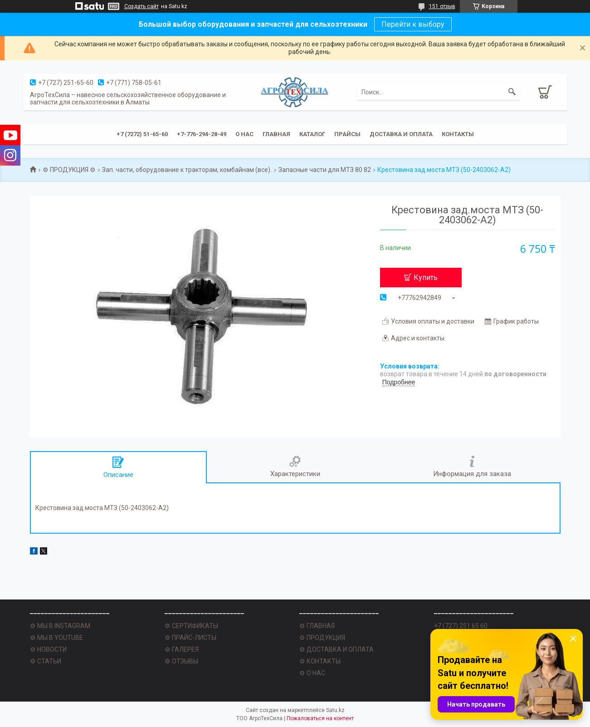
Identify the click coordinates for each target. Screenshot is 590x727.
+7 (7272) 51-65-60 (142, 134)
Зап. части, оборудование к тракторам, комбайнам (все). (187, 169)
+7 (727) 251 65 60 (461, 625)
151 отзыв (442, 6)
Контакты (458, 134)
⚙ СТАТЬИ (45, 661)
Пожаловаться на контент (320, 718)
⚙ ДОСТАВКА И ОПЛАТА (336, 649)
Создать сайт (141, 6)
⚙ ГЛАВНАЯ (317, 625)
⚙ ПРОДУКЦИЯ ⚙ (69, 169)
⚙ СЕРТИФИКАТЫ (191, 625)
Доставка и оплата (401, 134)
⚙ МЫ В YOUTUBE (56, 637)
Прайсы (347, 134)
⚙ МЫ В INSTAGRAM (60, 625)
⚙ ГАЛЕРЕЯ (182, 649)
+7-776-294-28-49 (201, 134)
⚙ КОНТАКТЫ (320, 661)
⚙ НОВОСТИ (48, 649)
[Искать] (512, 92)
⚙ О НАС (312, 673)
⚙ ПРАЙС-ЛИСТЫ (190, 637)
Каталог (312, 134)
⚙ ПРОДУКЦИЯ (322, 637)
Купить (426, 277)
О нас (244, 134)
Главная (276, 134)
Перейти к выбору (412, 24)
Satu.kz (335, 710)
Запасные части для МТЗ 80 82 (324, 169)
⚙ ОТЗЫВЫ (181, 661)
